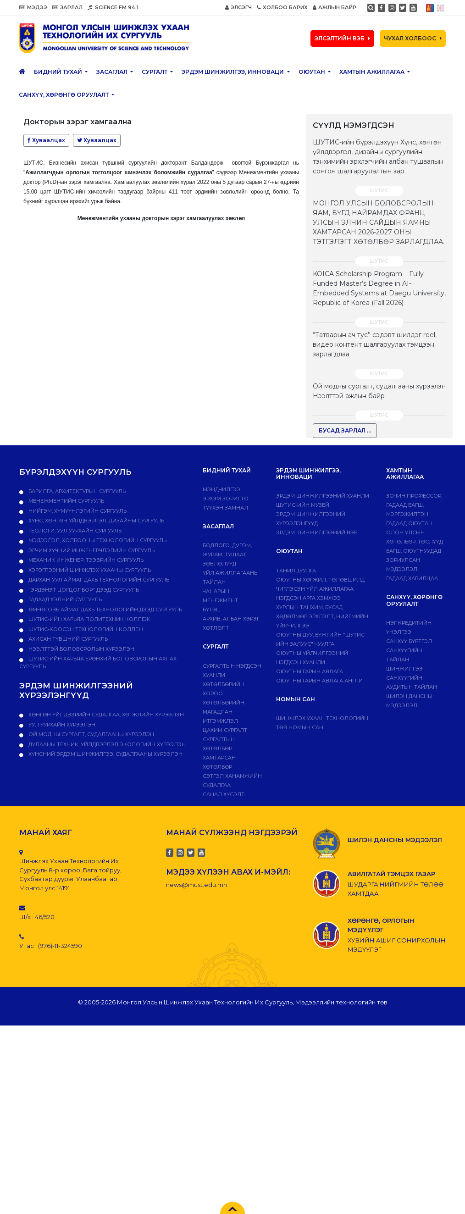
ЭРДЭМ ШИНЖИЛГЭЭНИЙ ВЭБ (316, 532)
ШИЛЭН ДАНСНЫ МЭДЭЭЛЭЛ (395, 839)
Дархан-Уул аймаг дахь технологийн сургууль (98, 580)
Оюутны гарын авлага (309, 671)
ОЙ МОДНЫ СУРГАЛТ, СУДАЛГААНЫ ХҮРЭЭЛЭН (90, 734)
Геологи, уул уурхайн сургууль (74, 530)
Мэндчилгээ (221, 489)
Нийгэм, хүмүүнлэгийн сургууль (77, 511)
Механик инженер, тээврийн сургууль (85, 560)
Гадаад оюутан (409, 523)
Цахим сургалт (225, 730)
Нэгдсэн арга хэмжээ (308, 598)
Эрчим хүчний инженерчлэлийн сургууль (91, 550)
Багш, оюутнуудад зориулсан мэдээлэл (413, 560)
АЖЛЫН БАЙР (334, 7)
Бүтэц (211, 609)
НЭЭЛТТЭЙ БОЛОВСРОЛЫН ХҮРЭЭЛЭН (80, 649)
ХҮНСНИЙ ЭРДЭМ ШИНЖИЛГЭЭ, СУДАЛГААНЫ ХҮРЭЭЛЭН (105, 754)
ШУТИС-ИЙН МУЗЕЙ (302, 505)
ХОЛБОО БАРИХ (282, 7)
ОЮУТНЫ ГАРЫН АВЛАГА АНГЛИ (319, 680)
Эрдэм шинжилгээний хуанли (322, 496)
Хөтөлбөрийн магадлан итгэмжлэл (223, 711)
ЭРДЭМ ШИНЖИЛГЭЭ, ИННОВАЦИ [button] (233, 71)
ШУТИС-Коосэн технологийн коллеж (85, 629)
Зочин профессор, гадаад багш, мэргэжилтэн (414, 505)
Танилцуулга (296, 570)
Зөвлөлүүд (219, 563)
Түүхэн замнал (225, 507)
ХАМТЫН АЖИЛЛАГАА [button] (372, 71)
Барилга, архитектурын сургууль (76, 491)
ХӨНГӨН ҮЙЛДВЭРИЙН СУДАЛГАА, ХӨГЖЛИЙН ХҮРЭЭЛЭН (105, 714)
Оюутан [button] (313, 71)
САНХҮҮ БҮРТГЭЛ (409, 641)
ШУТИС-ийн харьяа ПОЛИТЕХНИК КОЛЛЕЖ (88, 619)
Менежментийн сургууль (65, 501)
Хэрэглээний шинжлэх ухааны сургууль (89, 570)
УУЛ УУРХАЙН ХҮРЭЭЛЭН (61, 724)
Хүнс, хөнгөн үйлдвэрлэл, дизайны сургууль (95, 520)
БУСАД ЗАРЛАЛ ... (345, 430)
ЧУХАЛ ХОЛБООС (413, 38)
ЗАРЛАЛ (67, 7)
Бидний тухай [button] (58, 71)
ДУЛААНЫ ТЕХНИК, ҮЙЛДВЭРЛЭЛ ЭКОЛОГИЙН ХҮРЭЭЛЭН (106, 744)
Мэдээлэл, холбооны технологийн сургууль (96, 540)
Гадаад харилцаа (412, 578)
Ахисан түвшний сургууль (67, 639)
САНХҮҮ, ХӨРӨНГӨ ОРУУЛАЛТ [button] (64, 94)
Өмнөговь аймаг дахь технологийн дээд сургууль (104, 609)
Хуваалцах (46, 140)
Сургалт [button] (155, 71)
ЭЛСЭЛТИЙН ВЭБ (342, 38)
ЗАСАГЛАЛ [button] (112, 71)
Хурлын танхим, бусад (309, 607)
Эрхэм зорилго (226, 498)
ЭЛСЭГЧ (238, 7)
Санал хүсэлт (223, 794)
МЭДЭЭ (33, 7)
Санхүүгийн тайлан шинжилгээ (404, 659)
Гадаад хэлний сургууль (64, 599)
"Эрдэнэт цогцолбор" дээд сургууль (83, 590)
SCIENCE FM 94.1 (113, 7)
